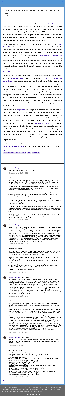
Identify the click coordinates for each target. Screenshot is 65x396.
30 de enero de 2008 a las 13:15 (18, 296)
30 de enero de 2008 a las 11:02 (18, 220)
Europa (24, 152)
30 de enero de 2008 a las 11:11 (18, 243)
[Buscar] (7, 2)
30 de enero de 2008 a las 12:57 (18, 272)
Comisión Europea (51, 24)
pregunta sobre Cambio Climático (49, 58)
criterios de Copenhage (42, 123)
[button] (4, 18)
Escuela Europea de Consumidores (50, 55)
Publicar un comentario (10, 381)
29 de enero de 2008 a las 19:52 (18, 173)
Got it (38, 394)
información (35, 152)
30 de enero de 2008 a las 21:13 (18, 345)
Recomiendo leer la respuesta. (13, 146)
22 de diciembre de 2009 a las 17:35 (19, 377)
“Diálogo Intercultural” (18, 78)
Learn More (30, 394)
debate (18, 152)
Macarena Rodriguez (14, 168)
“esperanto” (21, 110)
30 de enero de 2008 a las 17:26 (18, 332)
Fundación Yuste (26, 69)
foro (29, 152)
